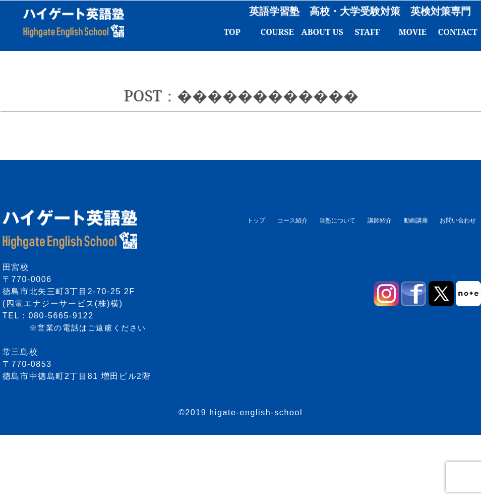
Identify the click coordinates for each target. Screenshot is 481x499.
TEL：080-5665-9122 (48, 315)
